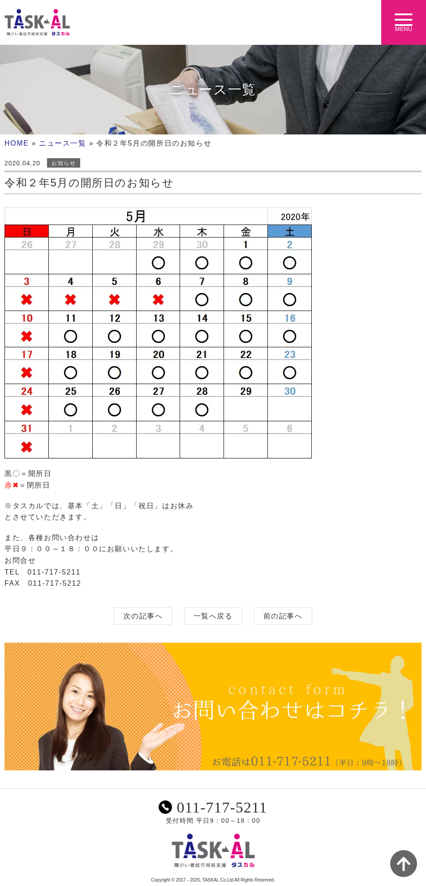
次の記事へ (143, 616)
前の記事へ (283, 616)
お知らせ (64, 163)
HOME (16, 143)
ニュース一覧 (62, 143)
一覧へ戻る (213, 616)
